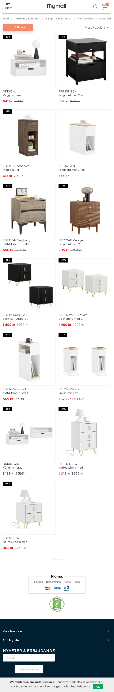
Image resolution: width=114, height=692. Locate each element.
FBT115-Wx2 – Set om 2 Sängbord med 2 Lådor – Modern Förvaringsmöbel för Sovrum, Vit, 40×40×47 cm (73, 317)
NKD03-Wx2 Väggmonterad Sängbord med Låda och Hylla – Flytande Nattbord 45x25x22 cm (16, 466)
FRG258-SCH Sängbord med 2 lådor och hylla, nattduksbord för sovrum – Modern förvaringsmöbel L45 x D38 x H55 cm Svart (73, 94)
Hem (6, 19)
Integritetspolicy (79, 687)
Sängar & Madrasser (59, 19)
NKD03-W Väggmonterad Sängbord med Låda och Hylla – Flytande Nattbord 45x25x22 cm (16, 94)
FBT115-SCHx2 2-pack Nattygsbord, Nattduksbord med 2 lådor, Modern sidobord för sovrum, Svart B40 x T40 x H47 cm (16, 317)
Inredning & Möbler (27, 19)
